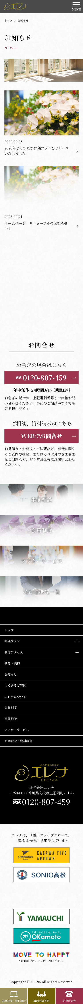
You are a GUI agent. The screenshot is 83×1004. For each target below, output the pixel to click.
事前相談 (10, 718)
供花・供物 (12, 663)
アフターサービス (16, 729)
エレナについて (15, 696)
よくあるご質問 (15, 685)
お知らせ (10, 674)
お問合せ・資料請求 (18, 741)
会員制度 (10, 707)
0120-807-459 (46, 802)
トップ (8, 20)
